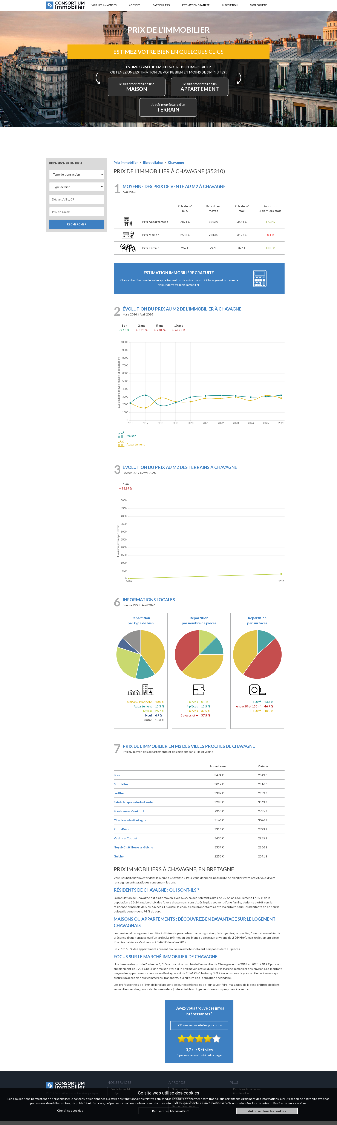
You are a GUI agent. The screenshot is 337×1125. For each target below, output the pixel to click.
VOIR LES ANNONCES (104, 5)
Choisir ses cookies (70, 1110)
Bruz (117, 779)
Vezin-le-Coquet (126, 842)
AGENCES (134, 5)
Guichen (119, 860)
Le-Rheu (119, 797)
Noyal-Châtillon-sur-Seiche (133, 851)
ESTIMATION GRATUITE (196, 5)
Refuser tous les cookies (168, 1111)
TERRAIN (168, 110)
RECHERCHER (76, 228)
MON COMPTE (258, 5)
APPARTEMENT (197, 89)
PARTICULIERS (161, 5)
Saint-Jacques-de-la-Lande (133, 806)
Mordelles (121, 788)
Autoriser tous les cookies (267, 1111)
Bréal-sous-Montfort (129, 815)
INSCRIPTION (229, 5)
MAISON (140, 89)
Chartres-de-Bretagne (130, 824)
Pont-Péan (121, 833)
